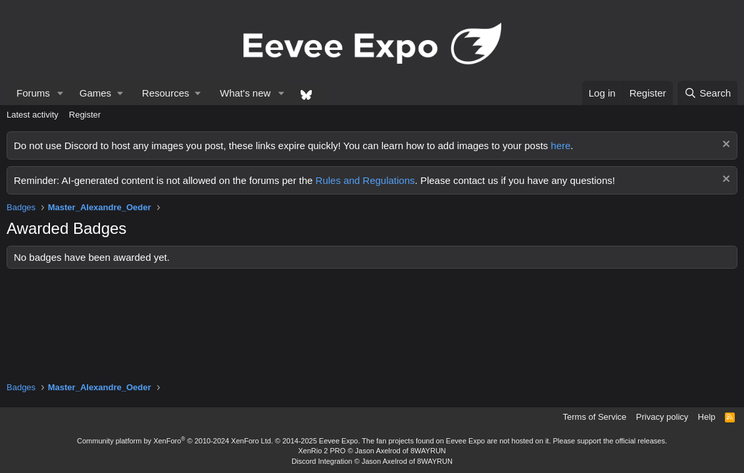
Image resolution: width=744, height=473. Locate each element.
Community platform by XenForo (175, 441)
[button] (60, 93)
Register (85, 115)
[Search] (707, 93)
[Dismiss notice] (724, 145)
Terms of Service (595, 417)
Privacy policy (662, 417)
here (560, 145)
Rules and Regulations (365, 180)
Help (707, 417)
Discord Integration (321, 461)
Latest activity (33, 115)
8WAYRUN (428, 451)
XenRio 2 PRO (321, 451)
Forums (33, 93)
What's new (245, 93)
